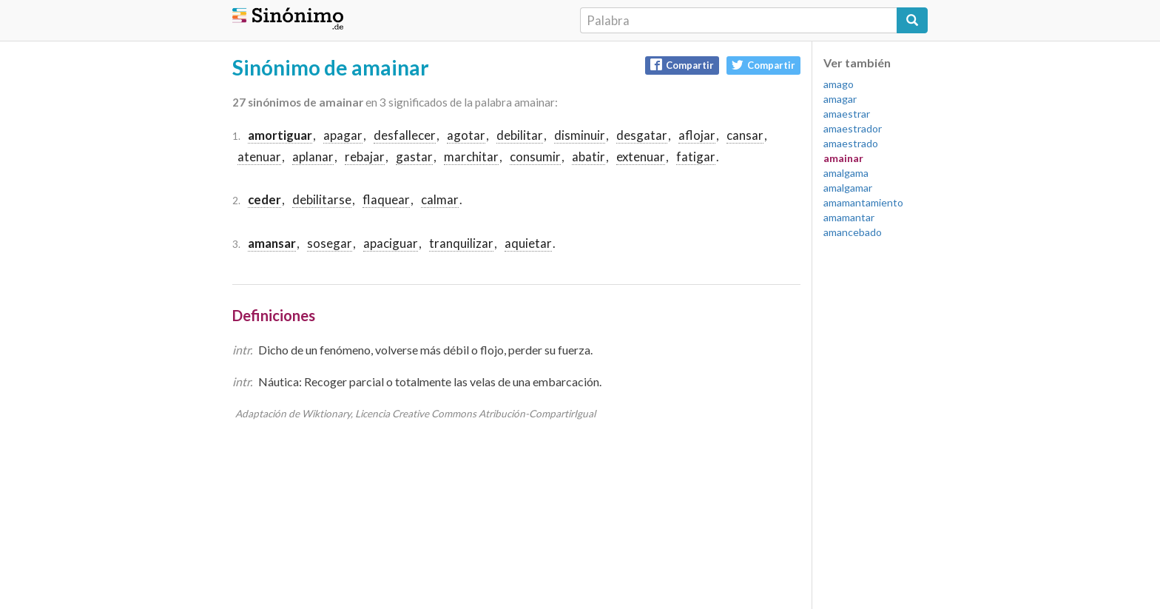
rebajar (365, 156)
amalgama (846, 172)
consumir (535, 156)
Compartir (682, 64)
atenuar (259, 156)
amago (838, 84)
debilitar (519, 135)
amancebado (852, 232)
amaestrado (850, 143)
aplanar (313, 156)
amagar (840, 98)
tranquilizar (461, 243)
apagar (342, 135)
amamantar (848, 217)
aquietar (528, 243)
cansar (744, 135)
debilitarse (321, 199)
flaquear (386, 199)
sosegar (329, 243)
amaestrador (852, 128)
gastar (414, 156)
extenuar (640, 156)
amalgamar (847, 187)
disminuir (579, 135)
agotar (466, 135)
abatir (588, 156)
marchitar (471, 156)
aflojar (696, 135)
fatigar (695, 156)
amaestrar (846, 113)
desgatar (641, 135)
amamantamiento (863, 202)
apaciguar (390, 243)
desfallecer (405, 135)
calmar (440, 199)
